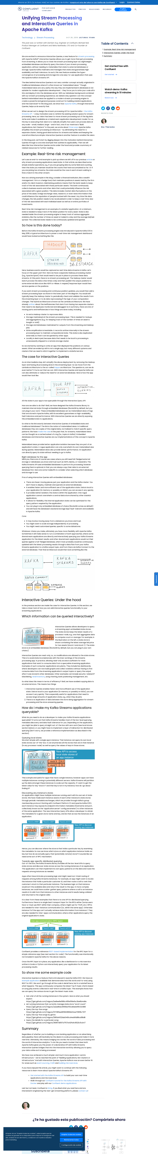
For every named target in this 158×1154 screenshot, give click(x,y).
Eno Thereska (108, 127)
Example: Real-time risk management (120, 49)
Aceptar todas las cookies (71, 1135)
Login (122, 2)
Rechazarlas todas (71, 1140)
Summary (108, 56)
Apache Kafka (71, 103)
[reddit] (118, 108)
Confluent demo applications (64, 1083)
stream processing (86, 56)
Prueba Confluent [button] (123, 9)
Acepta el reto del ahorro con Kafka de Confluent (92, 2)
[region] (44, 1139)
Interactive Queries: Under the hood (119, 53)
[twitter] (103, 108)
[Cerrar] (82, 1129)
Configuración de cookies (71, 1145)
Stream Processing (45, 37)
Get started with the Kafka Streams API (47, 1075)
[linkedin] (113, 108)
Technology (27, 37)
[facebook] (108, 108)
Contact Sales (133, 2)
